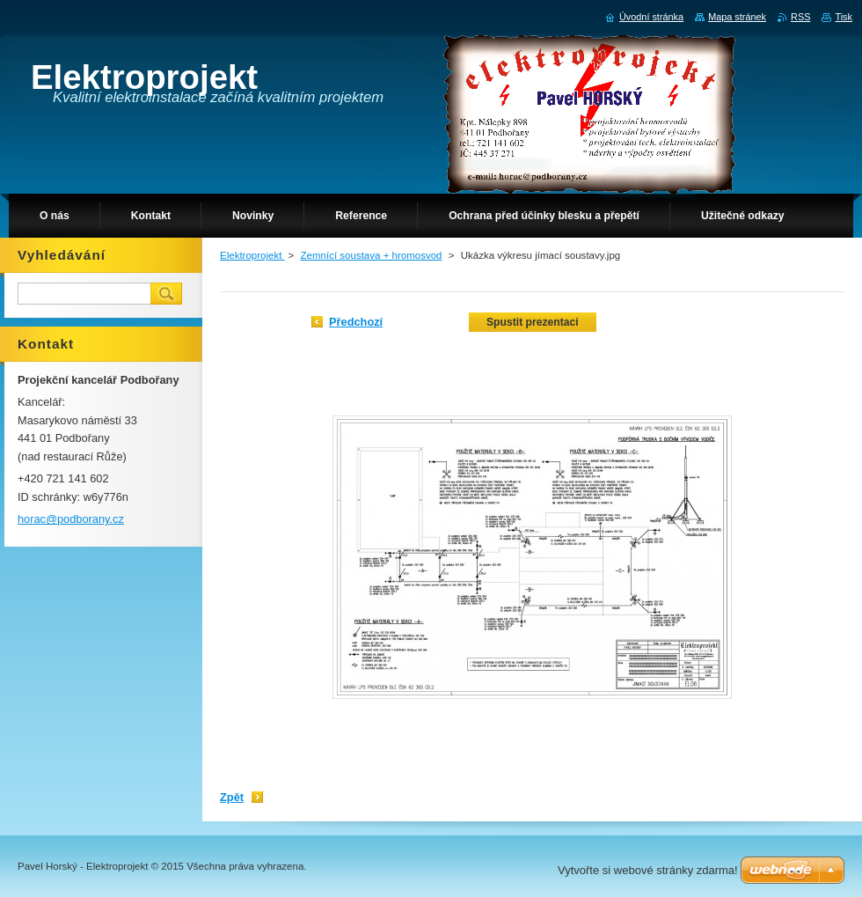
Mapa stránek (737, 16)
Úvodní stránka (651, 16)
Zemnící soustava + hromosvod (371, 255)
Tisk (843, 16)
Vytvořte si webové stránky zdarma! (648, 870)
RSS (800, 16)
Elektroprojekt (252, 255)
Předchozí (356, 321)
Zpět (232, 797)
